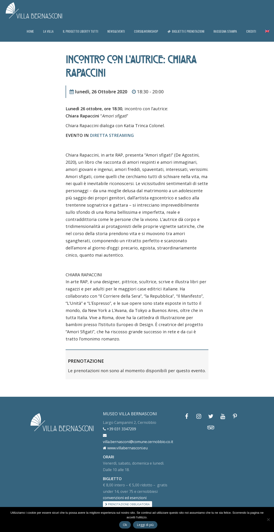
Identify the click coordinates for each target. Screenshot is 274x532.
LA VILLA (48, 31)
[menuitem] (267, 31)
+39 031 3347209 (119, 428)
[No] (268, 519)
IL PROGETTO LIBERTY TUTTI (80, 31)
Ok (125, 525)
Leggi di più (145, 525)
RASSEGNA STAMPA (225, 31)
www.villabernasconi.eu (125, 447)
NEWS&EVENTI (116, 31)
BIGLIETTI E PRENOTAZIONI (185, 31)
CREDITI (251, 31)
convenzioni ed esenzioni (125, 497)
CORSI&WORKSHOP (146, 31)
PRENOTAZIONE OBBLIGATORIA (127, 504)
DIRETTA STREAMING (112, 135)
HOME (30, 31)
